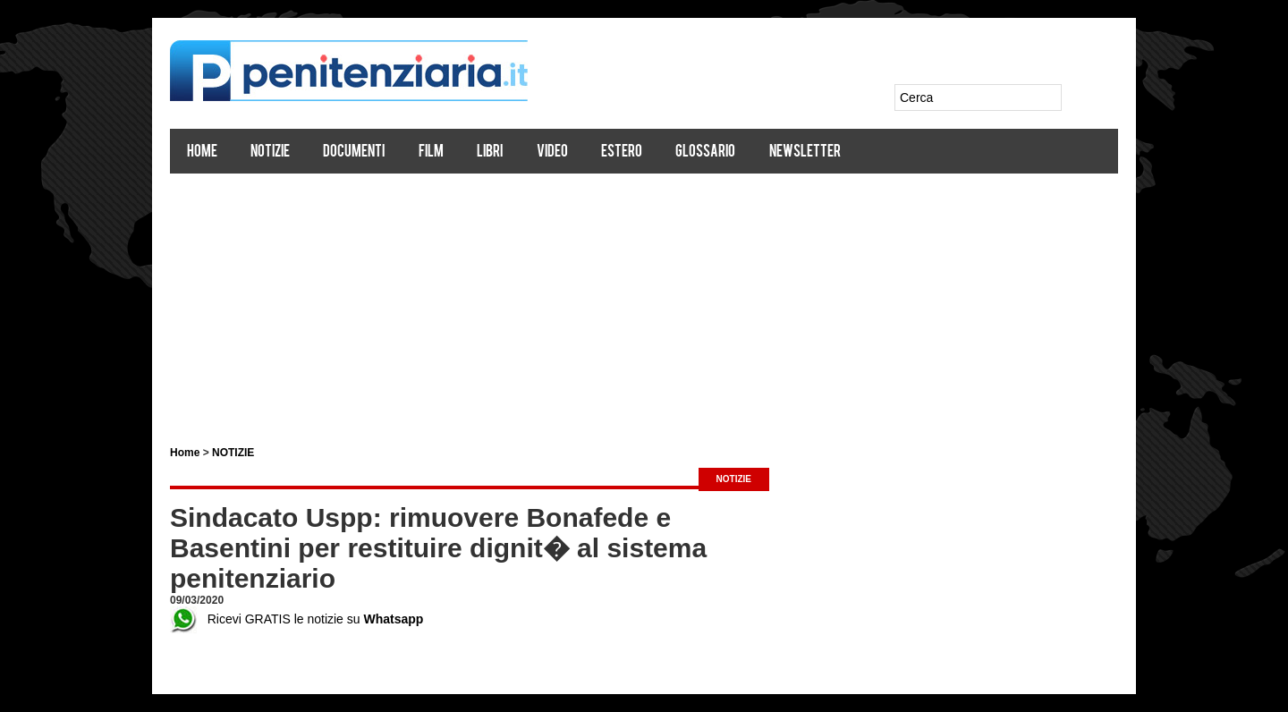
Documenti (354, 152)
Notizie (270, 152)
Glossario (705, 152)
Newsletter (805, 152)
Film (431, 152)
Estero (621, 152)
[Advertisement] (644, 302)
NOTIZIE (233, 452)
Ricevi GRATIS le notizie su (296, 619)
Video (552, 152)
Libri (490, 152)
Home (202, 152)
